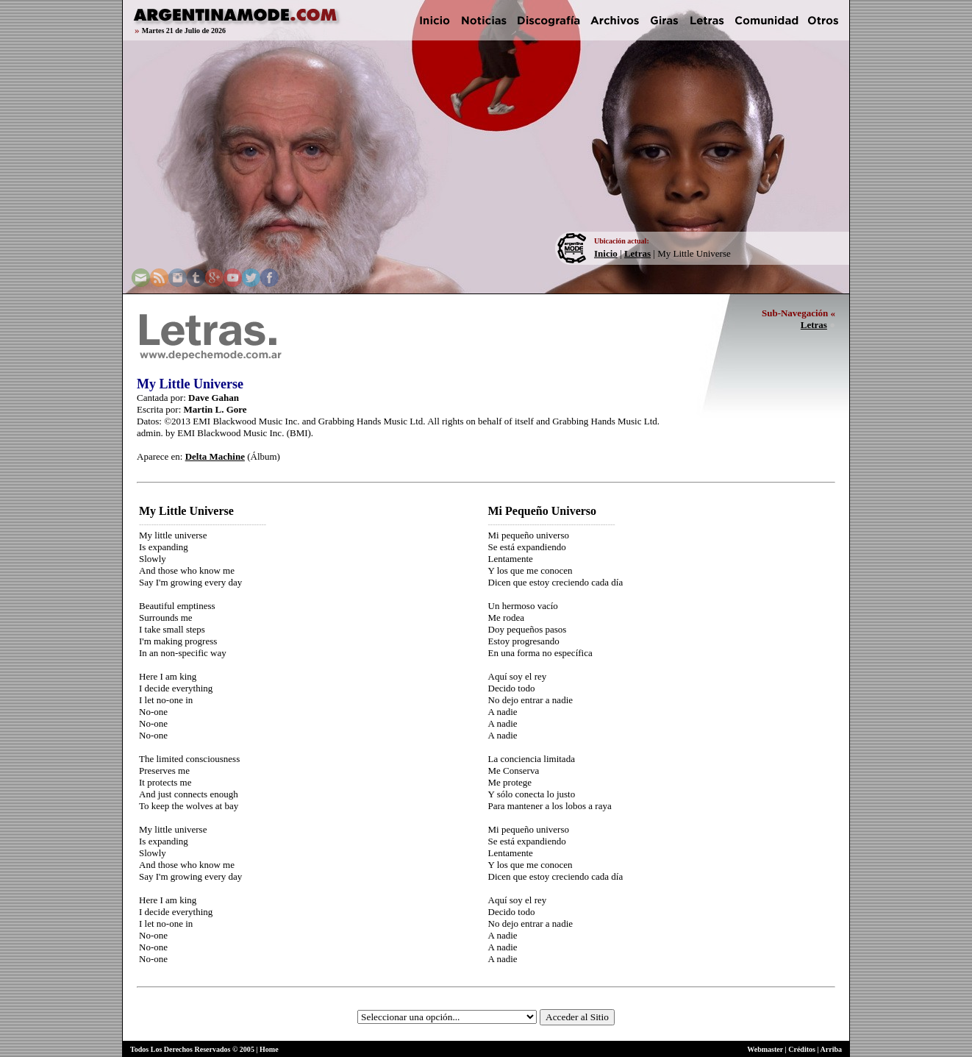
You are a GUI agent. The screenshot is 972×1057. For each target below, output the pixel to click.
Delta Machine (215, 456)
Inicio (606, 253)
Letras (637, 253)
